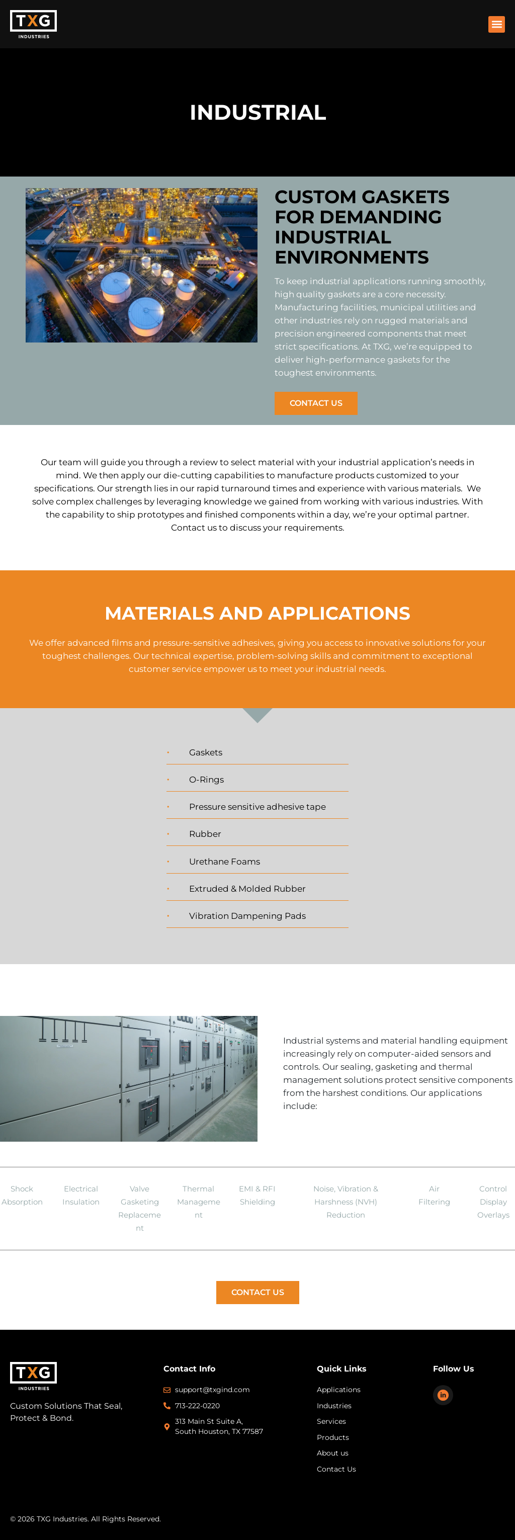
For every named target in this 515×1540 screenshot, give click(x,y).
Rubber (205, 834)
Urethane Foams (224, 862)
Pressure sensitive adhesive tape (257, 807)
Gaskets (205, 752)
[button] (496, 24)
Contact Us (316, 403)
